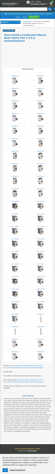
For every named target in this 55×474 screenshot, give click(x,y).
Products (17, 17)
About (36, 14)
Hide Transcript (28, 396)
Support (25, 17)
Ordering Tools (34, 17)
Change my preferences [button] (17, 470)
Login (32, 2)
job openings (32, 450)
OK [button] (5, 470)
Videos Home (27, 21)
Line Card (48, 14)
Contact (42, 14)
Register (38, 2)
